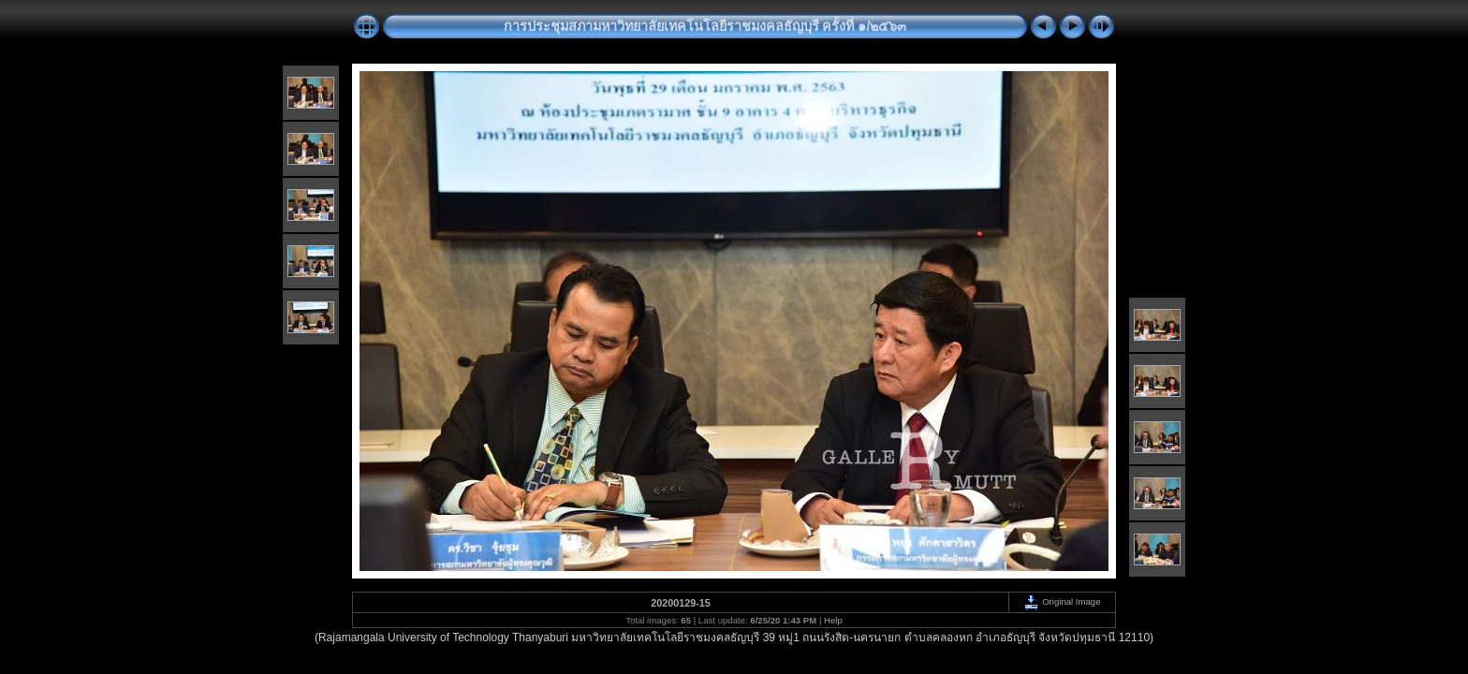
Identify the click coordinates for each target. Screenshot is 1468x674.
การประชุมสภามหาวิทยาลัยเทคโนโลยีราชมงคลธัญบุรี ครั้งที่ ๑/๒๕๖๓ (705, 26)
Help (833, 620)
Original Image (1061, 601)
